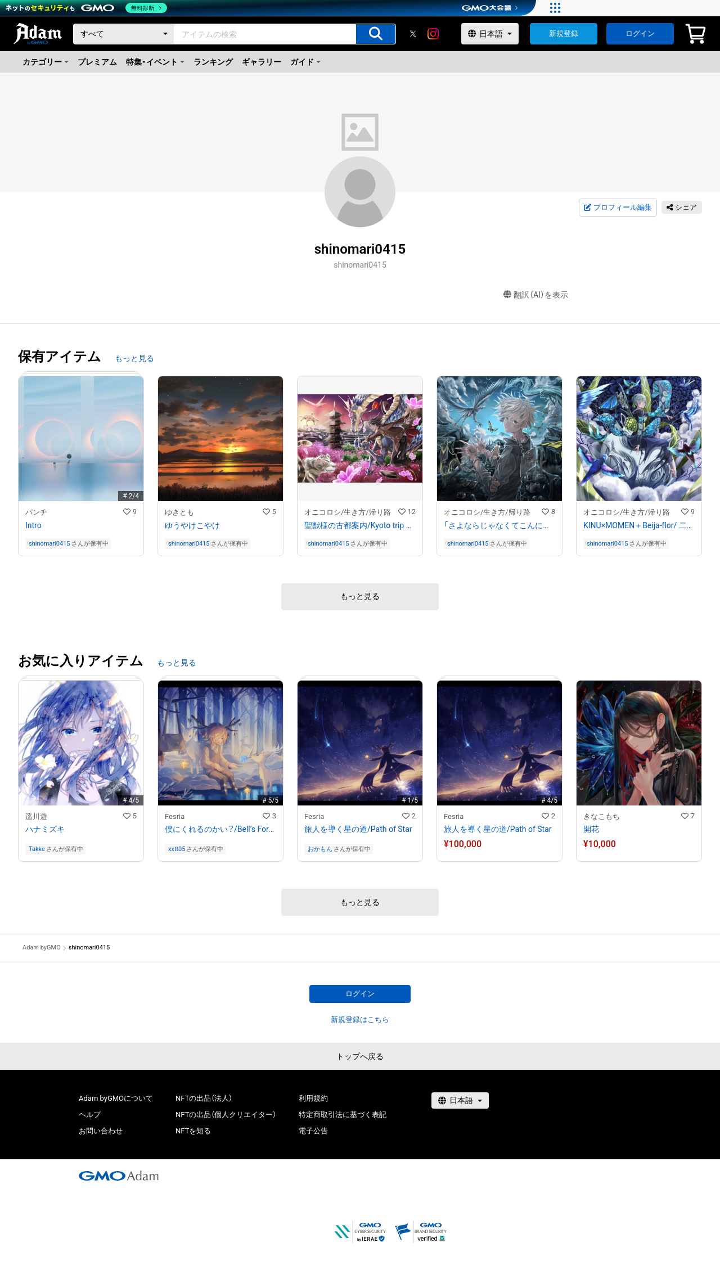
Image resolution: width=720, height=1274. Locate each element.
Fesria (174, 816)
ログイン (640, 33)
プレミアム (97, 61)
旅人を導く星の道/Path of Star (358, 829)
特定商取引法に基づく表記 (342, 1114)
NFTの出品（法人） (204, 1098)
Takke (37, 849)
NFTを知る (193, 1131)
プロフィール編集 (617, 207)
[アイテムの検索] (376, 34)
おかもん (320, 849)
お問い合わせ (101, 1131)
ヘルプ (90, 1114)
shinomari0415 (49, 544)
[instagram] (433, 33)
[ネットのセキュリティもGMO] (86, 8)
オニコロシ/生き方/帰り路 (347, 512)
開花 (591, 829)
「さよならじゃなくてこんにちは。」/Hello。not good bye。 (499, 525)
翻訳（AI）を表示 (535, 295)
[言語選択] (490, 33)
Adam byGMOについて (116, 1098)
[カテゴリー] (123, 34)
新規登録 (563, 33)
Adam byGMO (41, 947)
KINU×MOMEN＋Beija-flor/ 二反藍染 (639, 525)
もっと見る (134, 358)
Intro (33, 525)
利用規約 (313, 1098)
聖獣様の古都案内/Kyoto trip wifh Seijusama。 (360, 525)
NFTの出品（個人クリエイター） (226, 1114)
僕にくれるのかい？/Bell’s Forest (220, 829)
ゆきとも (179, 512)
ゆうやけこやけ (192, 525)
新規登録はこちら (360, 1019)
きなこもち (601, 816)
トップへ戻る (360, 1056)
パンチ (36, 512)
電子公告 (313, 1131)
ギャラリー (261, 62)
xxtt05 (176, 849)
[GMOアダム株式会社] (119, 1176)
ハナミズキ (45, 829)
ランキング (213, 62)
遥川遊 (36, 816)
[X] (412, 33)
